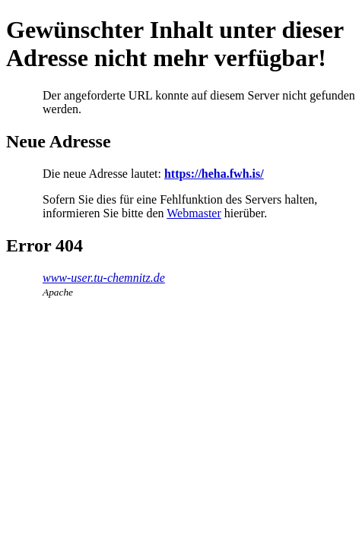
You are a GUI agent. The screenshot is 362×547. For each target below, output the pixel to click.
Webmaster (194, 213)
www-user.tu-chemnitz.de (104, 277)
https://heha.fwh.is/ (214, 173)
